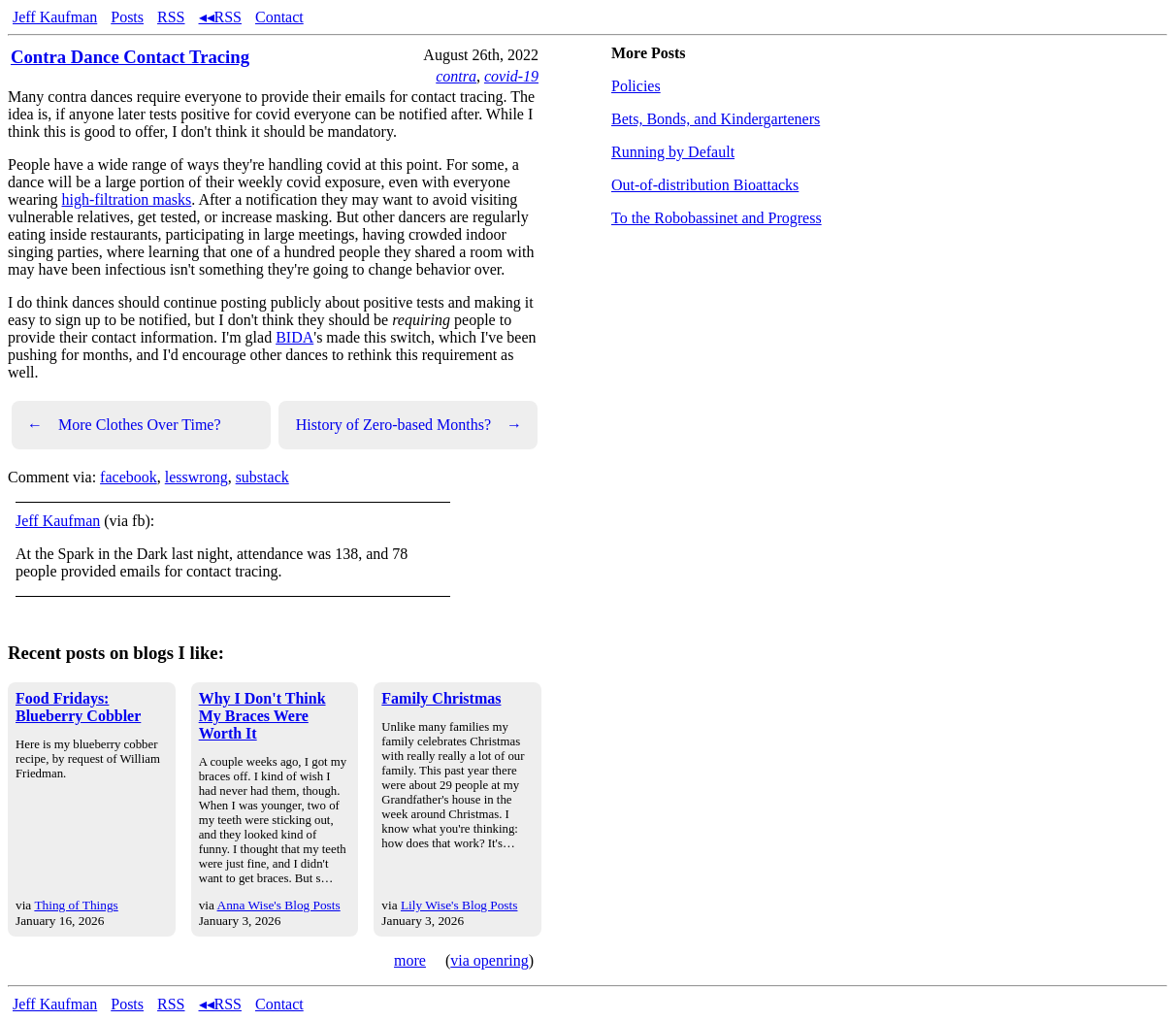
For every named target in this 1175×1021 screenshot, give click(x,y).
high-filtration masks (127, 199)
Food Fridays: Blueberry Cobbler (78, 707)
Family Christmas (441, 698)
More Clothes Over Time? (124, 425)
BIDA (294, 337)
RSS (170, 17)
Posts (127, 17)
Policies (636, 86)
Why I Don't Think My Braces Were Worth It (262, 715)
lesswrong (196, 477)
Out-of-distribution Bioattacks (705, 185)
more (410, 960)
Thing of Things (75, 905)
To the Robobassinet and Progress (716, 218)
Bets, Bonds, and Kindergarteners (715, 119)
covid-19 (511, 76)
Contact (279, 17)
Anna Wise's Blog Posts (279, 905)
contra (456, 76)
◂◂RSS (220, 17)
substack (262, 477)
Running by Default (672, 152)
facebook (128, 477)
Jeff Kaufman (55, 17)
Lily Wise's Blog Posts (459, 905)
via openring (489, 960)
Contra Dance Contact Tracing (130, 57)
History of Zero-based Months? (409, 425)
